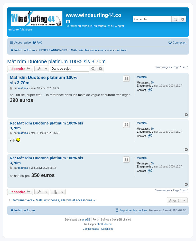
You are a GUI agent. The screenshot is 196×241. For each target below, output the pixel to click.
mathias (142, 77)
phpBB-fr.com (105, 224)
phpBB (86, 219)
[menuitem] (37, 42)
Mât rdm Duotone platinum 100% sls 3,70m (56, 61)
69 (152, 82)
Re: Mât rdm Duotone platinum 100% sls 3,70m (46, 125)
